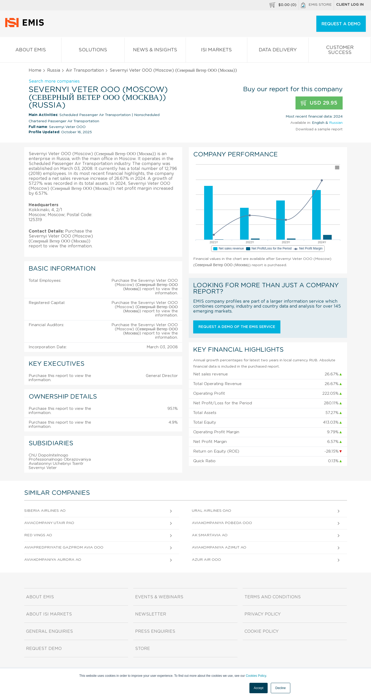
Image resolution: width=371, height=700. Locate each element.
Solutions (93, 51)
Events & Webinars (159, 597)
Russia (53, 70)
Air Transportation (85, 70)
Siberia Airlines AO (45, 511)
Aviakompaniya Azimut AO (219, 547)
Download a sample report (319, 129)
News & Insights (155, 51)
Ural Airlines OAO (211, 511)
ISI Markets (216, 51)
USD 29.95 (319, 103)
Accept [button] (258, 688)
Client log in (350, 5)
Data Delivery (278, 51)
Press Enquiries (155, 631)
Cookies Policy (256, 676)
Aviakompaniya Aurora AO (52, 560)
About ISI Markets (49, 614)
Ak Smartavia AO (210, 535)
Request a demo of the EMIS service (236, 327)
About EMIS (30, 51)
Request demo (44, 649)
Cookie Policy (261, 631)
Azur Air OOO (206, 560)
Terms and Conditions (272, 597)
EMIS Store (316, 5)
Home (35, 70)
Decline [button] (280, 688)
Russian (336, 123)
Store (142, 649)
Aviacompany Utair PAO (49, 523)
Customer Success (340, 51)
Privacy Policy (262, 614)
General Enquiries (49, 631)
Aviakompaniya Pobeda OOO (222, 523)
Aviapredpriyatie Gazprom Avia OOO (63, 547)
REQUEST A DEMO (341, 24)
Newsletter (150, 614)
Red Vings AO (38, 535)
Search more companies (54, 81)
